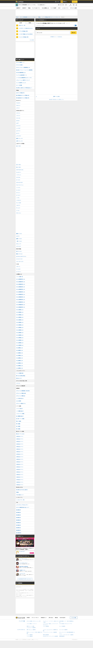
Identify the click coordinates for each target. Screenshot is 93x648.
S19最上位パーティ (19, 474)
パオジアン (18, 205)
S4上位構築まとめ (19, 360)
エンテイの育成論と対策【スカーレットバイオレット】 (51, 23)
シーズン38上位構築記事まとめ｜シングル (24, 77)
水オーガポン (18, 164)
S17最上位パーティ (19, 479)
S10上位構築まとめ (19, 345)
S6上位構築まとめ (19, 355)
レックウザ (18, 128)
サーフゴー (18, 179)
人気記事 (20, 22)
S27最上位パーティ (19, 454)
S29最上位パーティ (19, 449)
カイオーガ (18, 125)
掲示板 (30, 22)
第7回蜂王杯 (18, 525)
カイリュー (18, 192)
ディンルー (18, 207)
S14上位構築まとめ (19, 335)
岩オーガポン (18, 167)
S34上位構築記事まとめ (20, 286)
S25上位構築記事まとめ (20, 307)
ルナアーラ (18, 130)
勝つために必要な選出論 (20, 375)
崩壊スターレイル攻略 (30, 626)
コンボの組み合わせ (19, 398)
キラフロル (18, 177)
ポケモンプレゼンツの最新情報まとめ (23, 67)
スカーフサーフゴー (19, 261)
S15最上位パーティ (19, 484)
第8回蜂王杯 (18, 527)
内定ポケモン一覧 (22, 25)
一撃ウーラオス (19, 241)
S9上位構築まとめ (19, 347)
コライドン (18, 113)
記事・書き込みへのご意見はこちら (56, 99)
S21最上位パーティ (19, 469)
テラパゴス (18, 118)
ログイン (74, 1)
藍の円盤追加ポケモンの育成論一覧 (22, 95)
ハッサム (17, 197)
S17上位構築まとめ (19, 327)
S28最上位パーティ (19, 451)
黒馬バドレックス (19, 138)
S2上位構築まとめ (19, 365)
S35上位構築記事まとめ (20, 284)
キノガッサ (18, 190)
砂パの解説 (18, 426)
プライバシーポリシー (35, 617)
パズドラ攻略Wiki (46, 626)
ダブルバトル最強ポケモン (21, 403)
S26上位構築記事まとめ (20, 304)
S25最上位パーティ (19, 459)
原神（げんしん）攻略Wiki (31, 629)
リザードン (18, 266)
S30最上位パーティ (19, 446)
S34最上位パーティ (19, 436)
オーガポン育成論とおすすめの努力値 (25, 34)
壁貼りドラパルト (19, 253)
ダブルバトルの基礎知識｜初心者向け (23, 390)
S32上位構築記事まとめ (20, 291)
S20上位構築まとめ (19, 319)
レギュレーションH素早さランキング (23, 80)
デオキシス (18, 105)
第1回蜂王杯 (18, 509)
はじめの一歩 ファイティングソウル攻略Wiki (50, 636)
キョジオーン (18, 172)
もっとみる (32, 39)
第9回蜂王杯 (18, 530)
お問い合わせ (51, 617)
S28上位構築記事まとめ (20, 299)
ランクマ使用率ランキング (21, 82)
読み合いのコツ (19, 378)
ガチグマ (17, 236)
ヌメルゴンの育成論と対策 (23, 37)
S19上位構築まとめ (19, 322)
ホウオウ (17, 120)
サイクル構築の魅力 (19, 373)
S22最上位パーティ (19, 466)
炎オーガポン (18, 146)
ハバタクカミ (18, 200)
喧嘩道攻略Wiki (61, 636)
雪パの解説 (18, 428)
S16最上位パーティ (19, 482)
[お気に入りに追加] (61, 5)
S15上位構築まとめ (19, 332)
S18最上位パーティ (19, 477)
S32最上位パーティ (19, 441)
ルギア (17, 123)
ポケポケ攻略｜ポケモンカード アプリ (65, 623)
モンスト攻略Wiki (62, 626)
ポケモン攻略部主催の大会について (22, 507)
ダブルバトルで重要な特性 (21, 393)
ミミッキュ (18, 187)
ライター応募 (73, 617)
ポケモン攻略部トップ (20, 62)
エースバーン (18, 271)
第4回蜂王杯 (18, 517)
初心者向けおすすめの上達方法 (21, 489)
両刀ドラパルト (19, 251)
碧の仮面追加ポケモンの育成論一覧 (22, 97)
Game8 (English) (62, 617)
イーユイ (17, 210)
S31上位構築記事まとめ (20, 294)
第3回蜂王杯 (18, 515)
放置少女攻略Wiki (46, 634)
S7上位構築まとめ (19, 352)
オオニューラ (18, 243)
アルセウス (18, 102)
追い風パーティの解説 (20, 418)
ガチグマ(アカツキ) (19, 169)
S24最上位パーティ (19, 461)
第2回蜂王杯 (18, 512)
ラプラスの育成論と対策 (23, 31)
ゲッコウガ (18, 269)
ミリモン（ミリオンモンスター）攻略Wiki (66, 634)
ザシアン (17, 133)
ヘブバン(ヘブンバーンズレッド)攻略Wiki (50, 632)
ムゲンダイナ (18, 135)
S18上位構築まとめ (19, 324)
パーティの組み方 (19, 408)
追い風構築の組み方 (19, 416)
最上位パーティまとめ (20, 433)
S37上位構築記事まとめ (20, 279)
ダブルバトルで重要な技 (20, 395)
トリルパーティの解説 (20, 413)
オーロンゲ (18, 195)
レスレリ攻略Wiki (30, 634)
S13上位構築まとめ (19, 337)
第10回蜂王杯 (18, 532)
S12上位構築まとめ (19, 340)
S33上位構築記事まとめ (20, 289)
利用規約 (28, 617)
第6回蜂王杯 (18, 522)
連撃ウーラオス (19, 238)
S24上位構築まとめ (19, 309)
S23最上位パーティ (19, 464)
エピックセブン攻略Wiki (63, 629)
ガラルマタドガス (19, 182)
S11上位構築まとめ (19, 342)
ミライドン (18, 115)
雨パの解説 (18, 423)
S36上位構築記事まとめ (20, 281)
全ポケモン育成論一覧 (20, 92)
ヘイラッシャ (18, 174)
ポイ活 (57, 1)
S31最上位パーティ (19, 444)
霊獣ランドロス (19, 233)
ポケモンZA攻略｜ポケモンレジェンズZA (33, 621)
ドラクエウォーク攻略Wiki (31, 627)
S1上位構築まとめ (19, 368)
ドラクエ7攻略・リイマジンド (32, 623)
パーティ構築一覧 (19, 276)
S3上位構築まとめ (19, 363)
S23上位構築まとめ (19, 312)
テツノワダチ (18, 202)
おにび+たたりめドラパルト (21, 256)
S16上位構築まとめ (19, 330)
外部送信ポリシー (44, 617)
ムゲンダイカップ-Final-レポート (22, 504)
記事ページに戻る (56, 96)
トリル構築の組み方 (19, 411)
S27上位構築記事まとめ (20, 302)
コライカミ (18, 383)
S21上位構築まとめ (19, 317)
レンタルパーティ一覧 (20, 499)
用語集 (17, 492)
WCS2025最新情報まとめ (20, 72)
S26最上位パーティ (19, 456)
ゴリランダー (18, 246)
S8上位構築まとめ (19, 350)
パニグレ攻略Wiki (30, 636)
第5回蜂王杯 (18, 520)
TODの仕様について (20, 494)
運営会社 (56, 617)
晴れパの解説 (18, 421)
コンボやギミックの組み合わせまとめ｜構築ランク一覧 (26, 28)
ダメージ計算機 (19, 85)
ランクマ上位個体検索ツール (21, 75)
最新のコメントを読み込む (56, 36)
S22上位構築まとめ (19, 314)
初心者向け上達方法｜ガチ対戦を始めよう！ (24, 87)
